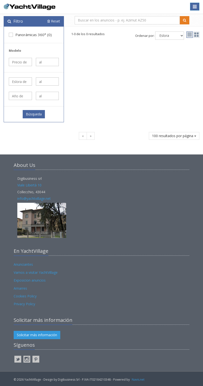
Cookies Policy (25, 296)
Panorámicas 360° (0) (30, 34)
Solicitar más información (37, 335)
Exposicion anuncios (30, 280)
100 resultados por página (174, 135)
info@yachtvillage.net (34, 198)
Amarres (20, 288)
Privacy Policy (24, 304)
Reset (53, 21)
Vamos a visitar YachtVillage (36, 272)
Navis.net (138, 379)
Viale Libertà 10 (29, 185)
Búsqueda (34, 114)
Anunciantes (23, 264)
